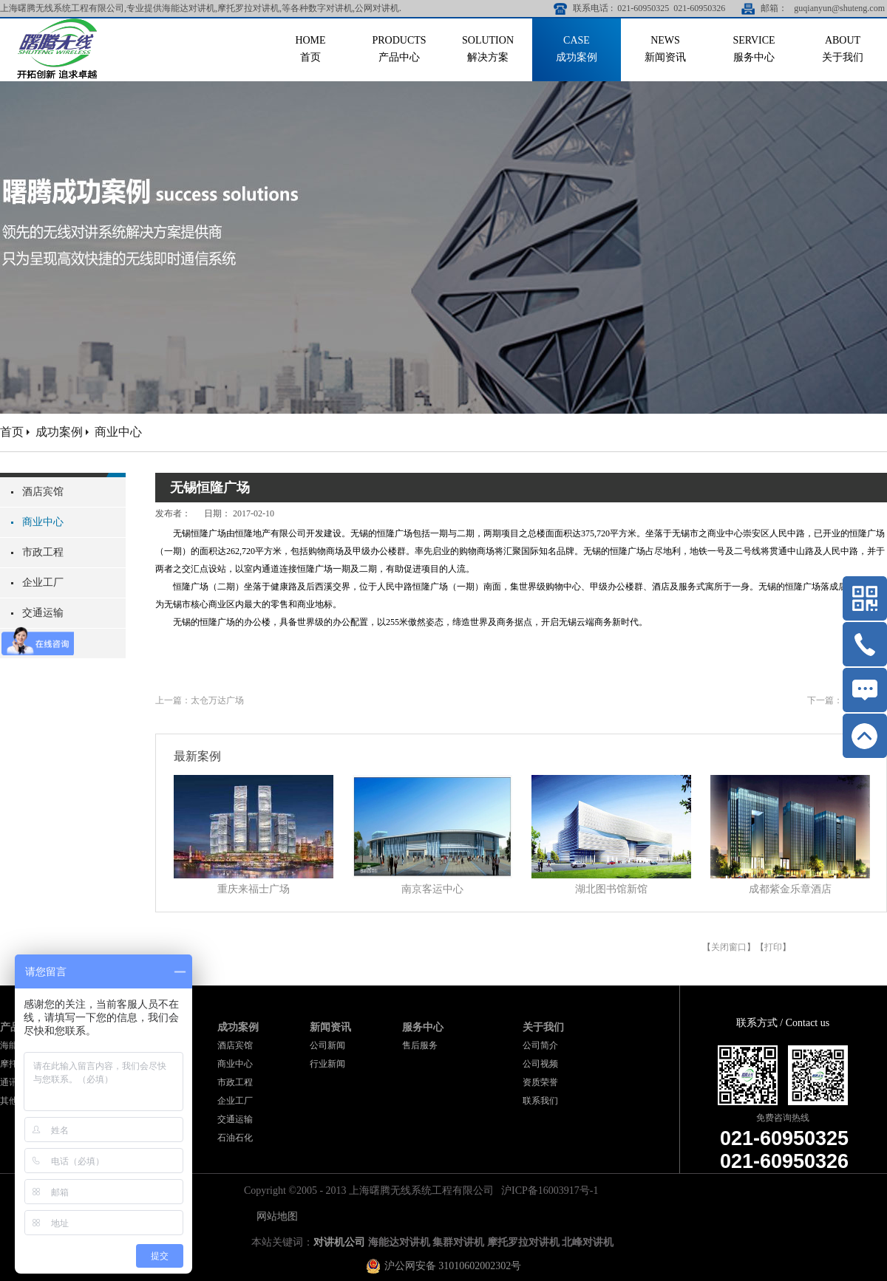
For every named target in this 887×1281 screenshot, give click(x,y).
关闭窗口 (729, 947)
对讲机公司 (339, 1242)
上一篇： (199, 700)
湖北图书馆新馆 (611, 889)
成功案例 (59, 432)
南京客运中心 (432, 889)
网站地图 (274, 1216)
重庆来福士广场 (253, 889)
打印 (773, 947)
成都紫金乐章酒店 (790, 889)
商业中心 (118, 432)
